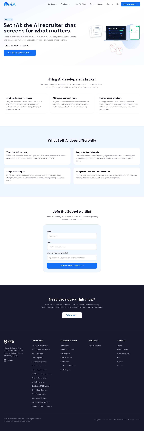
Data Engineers (37, 358)
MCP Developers (38, 354)
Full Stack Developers (40, 346)
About (100, 4)
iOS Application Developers (42, 374)
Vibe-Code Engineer (39, 398)
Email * (49, 242)
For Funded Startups (68, 366)
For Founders (65, 362)
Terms (138, 420)
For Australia (65, 354)
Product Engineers (39, 394)
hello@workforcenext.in (102, 420)
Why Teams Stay (123, 354)
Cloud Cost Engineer (39, 390)
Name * (49, 231)
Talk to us (72, 315)
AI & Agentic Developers (41, 350)
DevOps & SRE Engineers (41, 386)
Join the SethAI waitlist (20, 53)
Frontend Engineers (39, 362)
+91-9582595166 (120, 420)
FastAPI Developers (39, 370)
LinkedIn (8, 360)
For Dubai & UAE (67, 358)
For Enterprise (66, 370)
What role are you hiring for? (57, 253)
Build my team (130, 4)
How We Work (80, 4)
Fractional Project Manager (42, 406)
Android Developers (39, 378)
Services (52, 4)
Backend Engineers (39, 366)
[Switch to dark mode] (117, 4)
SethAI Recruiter (95, 346)
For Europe (65, 346)
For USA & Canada (67, 350)
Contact (120, 366)
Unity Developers (38, 382)
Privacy (131, 420)
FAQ (118, 358)
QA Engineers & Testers (40, 402)
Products (66, 4)
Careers (110, 4)
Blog (91, 4)
